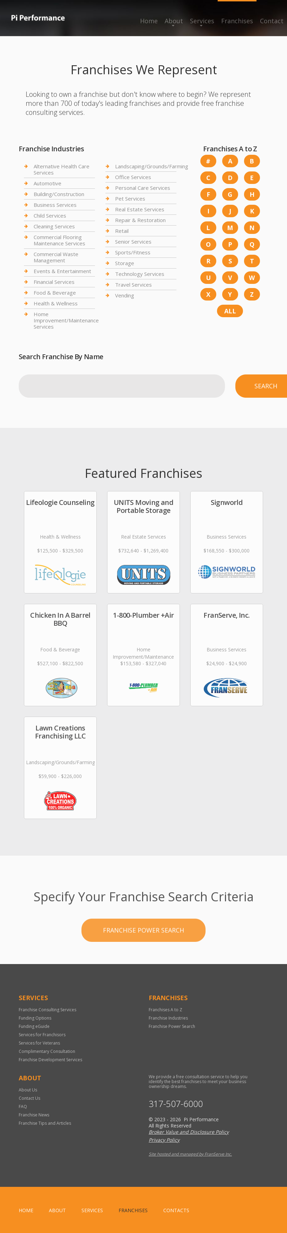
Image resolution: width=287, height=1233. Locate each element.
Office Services (133, 177)
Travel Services (133, 284)
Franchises (237, 21)
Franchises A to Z (165, 1010)
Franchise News (34, 1115)
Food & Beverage (55, 292)
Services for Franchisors (42, 1035)
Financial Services (54, 281)
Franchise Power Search (143, 959)
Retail (122, 230)
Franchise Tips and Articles (45, 1123)
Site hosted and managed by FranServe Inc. (190, 1154)
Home (149, 21)
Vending (124, 295)
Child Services (50, 215)
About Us (28, 1090)
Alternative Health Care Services (61, 169)
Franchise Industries (168, 1018)
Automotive (47, 183)
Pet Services (130, 198)
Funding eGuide (34, 1026)
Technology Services (139, 273)
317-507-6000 (176, 1103)
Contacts (176, 1210)
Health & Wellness (56, 303)
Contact (272, 21)
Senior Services (133, 241)
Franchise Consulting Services (47, 1010)
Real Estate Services (139, 209)
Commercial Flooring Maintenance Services (59, 240)
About (174, 21)
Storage (124, 263)
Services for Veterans (39, 1043)
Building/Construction (59, 194)
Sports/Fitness (132, 252)
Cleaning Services (54, 226)
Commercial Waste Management (56, 257)
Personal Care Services (142, 187)
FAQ (23, 1106)
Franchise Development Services (50, 1060)
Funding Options (35, 1018)
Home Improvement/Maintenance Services (66, 320)
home (26, 1210)
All (230, 311)
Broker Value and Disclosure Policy (189, 1132)
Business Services (55, 204)
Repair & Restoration (140, 220)
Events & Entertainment (62, 271)
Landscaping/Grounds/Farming (151, 166)
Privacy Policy (164, 1140)
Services (202, 21)
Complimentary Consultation (47, 1051)
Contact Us (29, 1098)
